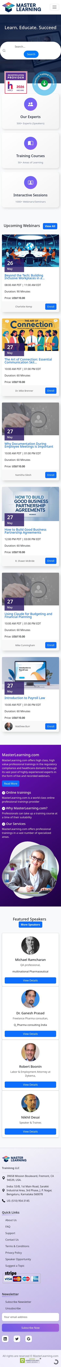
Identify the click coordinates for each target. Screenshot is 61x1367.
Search (31, 54)
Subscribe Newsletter (18, 1302)
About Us (11, 1220)
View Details (30, 980)
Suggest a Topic (14, 1266)
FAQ (7, 1226)
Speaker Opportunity (18, 1259)
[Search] (30, 46)
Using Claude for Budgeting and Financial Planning (28, 615)
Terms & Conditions (17, 1246)
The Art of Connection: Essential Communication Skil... (28, 360)
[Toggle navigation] (54, 7)
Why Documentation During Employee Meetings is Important (29, 445)
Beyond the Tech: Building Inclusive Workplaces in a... (25, 276)
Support (10, 1233)
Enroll (50, 306)
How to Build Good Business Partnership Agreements (25, 531)
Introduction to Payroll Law (25, 698)
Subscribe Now (30, 1328)
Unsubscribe (13, 1308)
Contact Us (12, 1239)
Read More (10, 783)
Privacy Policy (13, 1252)
